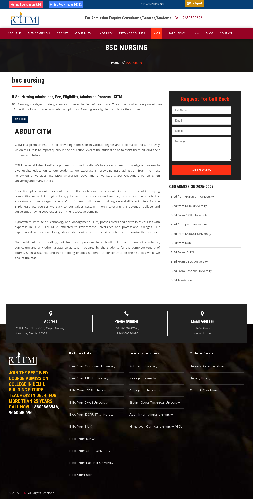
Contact (226, 33)
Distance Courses (132, 33)
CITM (23, 493)
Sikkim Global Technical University (154, 402)
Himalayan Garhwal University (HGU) (156, 426)
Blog (209, 33)
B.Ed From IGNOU (183, 252)
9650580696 (21, 412)
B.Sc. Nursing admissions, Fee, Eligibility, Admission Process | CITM (67, 96)
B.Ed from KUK (181, 243)
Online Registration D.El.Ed (66, 4)
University (105, 33)
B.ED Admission (39, 33)
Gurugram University (144, 390)
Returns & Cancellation (207, 366)
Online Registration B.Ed (26, 4)
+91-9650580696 (126, 333)
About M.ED (82, 33)
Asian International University (151, 414)
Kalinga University (142, 378)
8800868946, (46, 407)
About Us (14, 33)
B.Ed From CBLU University (189, 261)
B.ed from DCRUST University (191, 234)
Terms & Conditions (204, 390)
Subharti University (143, 366)
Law (196, 33)
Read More (20, 119)
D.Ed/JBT (62, 33)
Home (115, 62)
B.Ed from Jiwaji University (189, 224)
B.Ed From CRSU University (189, 215)
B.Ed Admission (181, 280)
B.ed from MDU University (189, 206)
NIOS (156, 33)
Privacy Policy (200, 378)
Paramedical (177, 33)
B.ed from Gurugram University (192, 196)
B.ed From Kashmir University (191, 271)
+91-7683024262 (125, 328)
